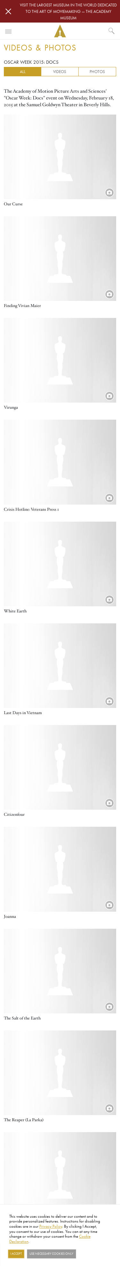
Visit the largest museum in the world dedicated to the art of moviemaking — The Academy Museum (68, 11)
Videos (59, 71)
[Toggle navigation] (8, 31)
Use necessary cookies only (51, 1254)
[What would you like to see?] (111, 31)
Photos (97, 71)
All (23, 71)
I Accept (16, 1254)
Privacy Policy (50, 1226)
